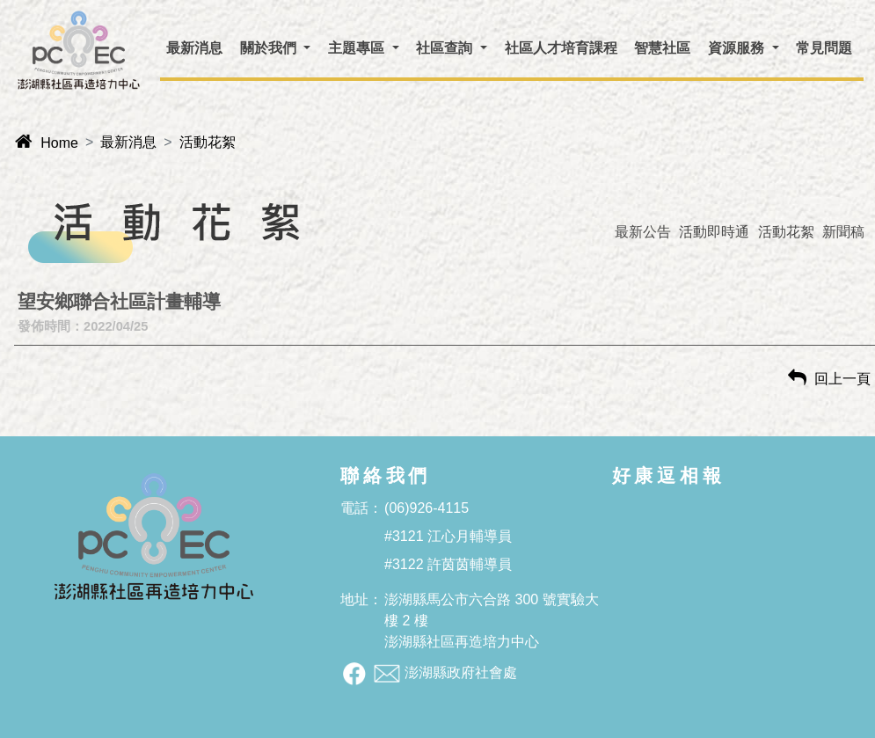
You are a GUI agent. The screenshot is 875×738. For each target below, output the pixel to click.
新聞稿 (843, 231)
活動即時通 (714, 231)
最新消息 (128, 142)
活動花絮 (207, 142)
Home (46, 142)
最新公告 (643, 231)
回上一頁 (829, 378)
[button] (275, 48)
